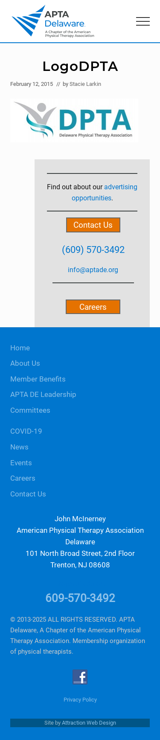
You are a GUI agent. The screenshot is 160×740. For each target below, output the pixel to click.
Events (21, 463)
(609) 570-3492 (93, 249)
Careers (93, 307)
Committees (30, 410)
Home (20, 348)
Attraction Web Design (89, 722)
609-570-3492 (80, 598)
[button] (143, 21)
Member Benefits (38, 379)
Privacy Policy (80, 699)
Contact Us (93, 225)
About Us (25, 363)
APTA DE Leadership (43, 395)
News (19, 447)
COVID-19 (26, 431)
